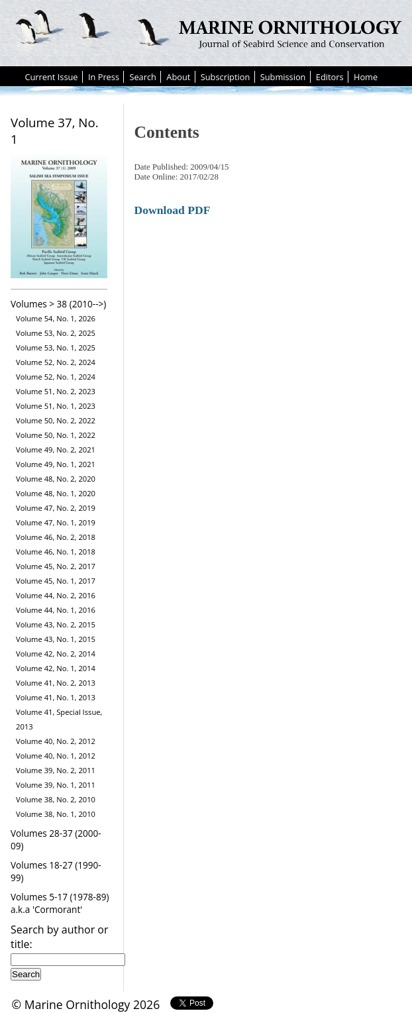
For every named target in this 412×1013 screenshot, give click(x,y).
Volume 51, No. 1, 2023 (55, 406)
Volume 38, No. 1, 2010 (55, 814)
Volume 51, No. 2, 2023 (55, 391)
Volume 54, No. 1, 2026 (55, 318)
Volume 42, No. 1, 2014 (55, 668)
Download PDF (172, 210)
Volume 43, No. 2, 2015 (55, 624)
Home (366, 77)
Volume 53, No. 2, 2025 (55, 333)
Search (142, 77)
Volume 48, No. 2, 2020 (55, 479)
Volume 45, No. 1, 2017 (55, 581)
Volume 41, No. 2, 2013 (55, 683)
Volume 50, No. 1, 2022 (55, 435)
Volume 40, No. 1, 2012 (55, 756)
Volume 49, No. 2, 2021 (55, 449)
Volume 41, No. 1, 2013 (55, 697)
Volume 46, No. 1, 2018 (55, 552)
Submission (283, 77)
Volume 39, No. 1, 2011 (55, 785)
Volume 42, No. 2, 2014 (55, 654)
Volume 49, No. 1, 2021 (55, 464)
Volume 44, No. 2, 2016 (55, 595)
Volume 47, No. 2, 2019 (55, 508)
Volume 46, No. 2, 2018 (55, 537)
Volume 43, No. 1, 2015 (55, 639)
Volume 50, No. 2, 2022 (55, 420)
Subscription (225, 77)
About (178, 77)
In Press (103, 77)
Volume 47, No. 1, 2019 (55, 522)
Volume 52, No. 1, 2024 (55, 377)
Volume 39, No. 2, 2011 (55, 770)
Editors (330, 77)
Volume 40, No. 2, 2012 (55, 741)
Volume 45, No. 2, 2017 (55, 566)
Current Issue (51, 77)
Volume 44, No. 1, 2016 (55, 610)
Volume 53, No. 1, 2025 (55, 347)
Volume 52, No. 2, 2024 (55, 362)
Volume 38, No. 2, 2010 (55, 799)
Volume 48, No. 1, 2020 (55, 493)
